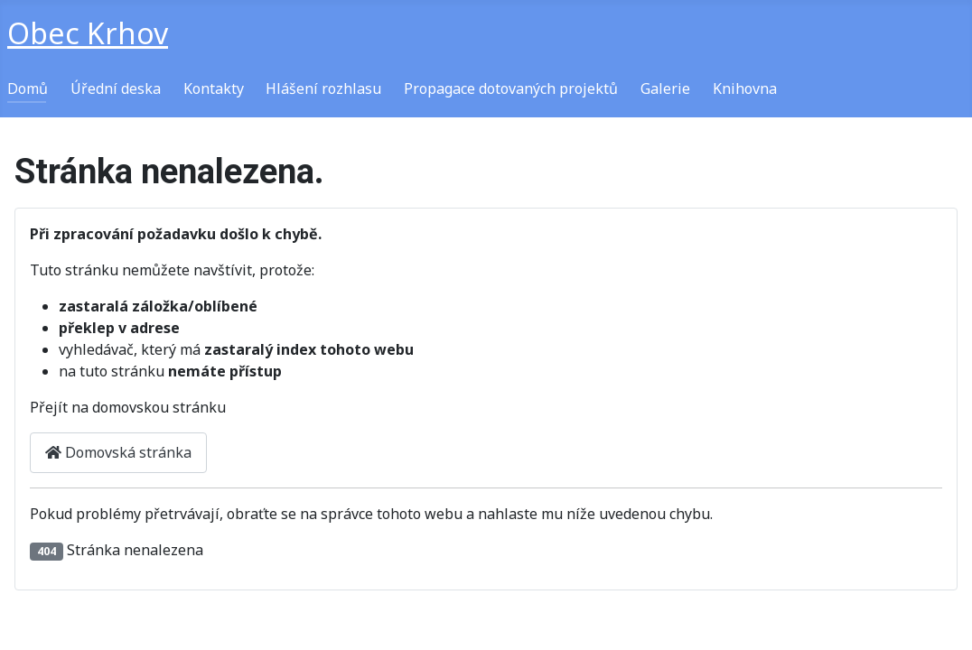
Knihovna (745, 88)
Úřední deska (115, 88)
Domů (27, 88)
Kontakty (213, 88)
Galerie (665, 88)
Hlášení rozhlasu (323, 88)
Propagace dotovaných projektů (511, 88)
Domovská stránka (118, 452)
